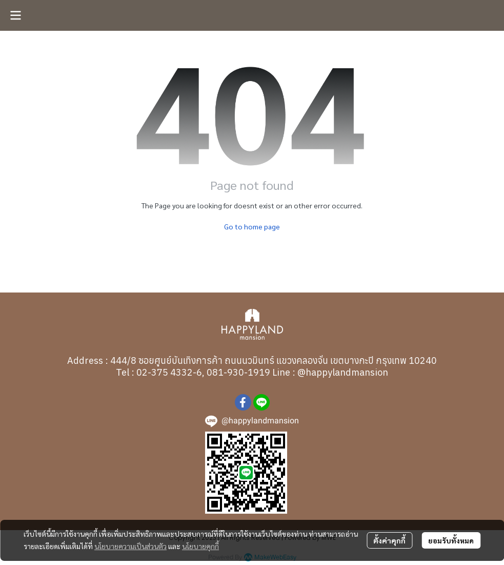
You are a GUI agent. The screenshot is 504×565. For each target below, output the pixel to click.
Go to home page (252, 226)
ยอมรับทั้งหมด (451, 540)
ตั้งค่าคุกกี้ (389, 540)
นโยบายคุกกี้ (200, 546)
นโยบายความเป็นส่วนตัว (130, 546)
